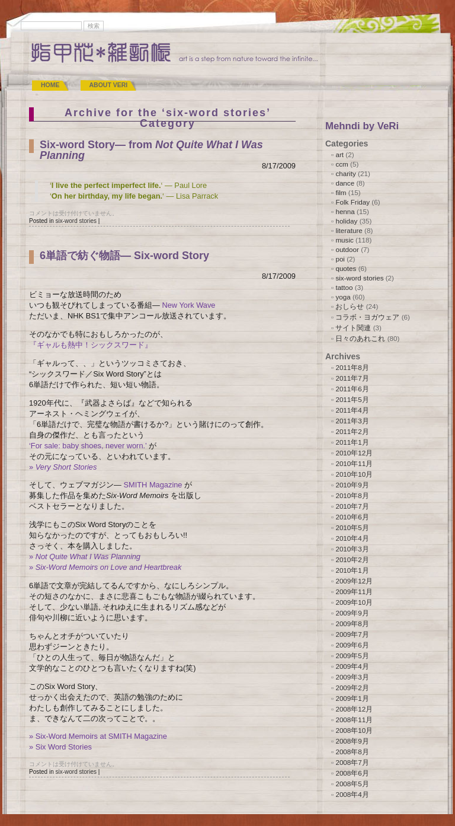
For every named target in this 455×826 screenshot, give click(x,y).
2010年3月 (352, 549)
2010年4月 (352, 538)
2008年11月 (354, 719)
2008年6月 (352, 773)
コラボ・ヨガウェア (367, 317)
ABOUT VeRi (108, 84)
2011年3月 (352, 421)
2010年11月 (354, 463)
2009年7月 (352, 634)
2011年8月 (352, 367)
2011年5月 (352, 399)
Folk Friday (352, 202)
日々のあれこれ (360, 338)
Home (50, 84)
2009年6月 (352, 645)
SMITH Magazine (152, 484)
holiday (346, 221)
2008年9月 (352, 741)
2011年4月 (352, 410)
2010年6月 (352, 517)
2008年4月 (352, 794)
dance (344, 183)
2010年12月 (354, 453)
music (344, 240)
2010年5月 (352, 527)
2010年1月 (352, 570)
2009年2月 (352, 687)
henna (344, 211)
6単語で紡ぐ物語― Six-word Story (124, 255)
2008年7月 (352, 762)
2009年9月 (352, 613)
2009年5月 (352, 655)
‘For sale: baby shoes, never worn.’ (87, 445)
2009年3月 (352, 677)
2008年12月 (354, 709)
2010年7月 (352, 506)
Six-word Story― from (151, 150)
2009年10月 (354, 602)
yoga (342, 297)
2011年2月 (352, 431)
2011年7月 (352, 378)
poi (340, 259)
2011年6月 (352, 389)
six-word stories (75, 221)
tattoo (344, 287)
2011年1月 (352, 442)
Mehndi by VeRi (362, 126)
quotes (345, 268)
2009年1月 (352, 698)
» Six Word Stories (60, 746)
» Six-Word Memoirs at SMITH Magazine (98, 736)
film (340, 192)
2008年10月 (354, 730)
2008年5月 (352, 783)
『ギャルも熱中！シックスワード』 (90, 344)
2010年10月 (354, 474)
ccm (341, 164)
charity (345, 173)
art (339, 154)
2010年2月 (352, 559)
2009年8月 (352, 623)
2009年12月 (354, 581)
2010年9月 (352, 485)
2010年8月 (352, 495)
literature (348, 230)
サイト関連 (353, 327)
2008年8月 (352, 751)
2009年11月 (354, 591)
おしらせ (349, 306)
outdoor (347, 249)
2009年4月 (352, 666)
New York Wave (188, 305)
